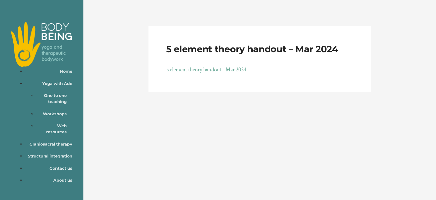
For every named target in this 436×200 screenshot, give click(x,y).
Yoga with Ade (57, 83)
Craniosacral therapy (50, 144)
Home (66, 71)
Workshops (55, 113)
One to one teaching (55, 98)
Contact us (60, 168)
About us (62, 180)
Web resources (56, 128)
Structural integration (50, 156)
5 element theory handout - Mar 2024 (206, 69)
